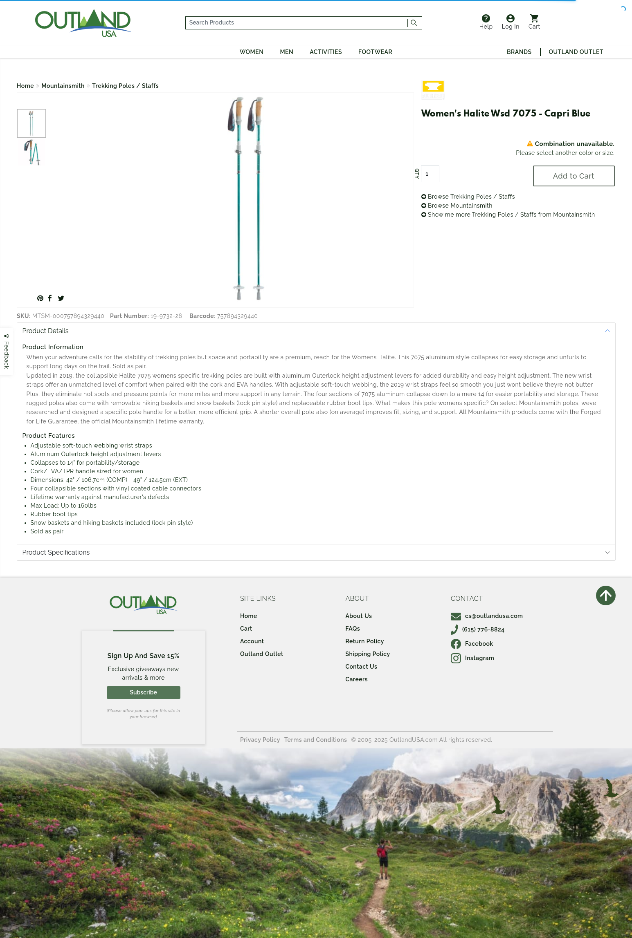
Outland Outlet (576, 52)
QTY (416, 173)
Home (25, 86)
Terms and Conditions (315, 740)
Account (252, 641)
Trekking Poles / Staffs (125, 86)
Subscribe (143, 692)
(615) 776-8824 (478, 629)
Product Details (45, 331)
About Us (358, 616)
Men (286, 52)
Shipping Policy (367, 654)
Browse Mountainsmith (457, 205)
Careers (356, 679)
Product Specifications (56, 552)
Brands (519, 52)
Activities (326, 52)
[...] (296, 23)
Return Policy (364, 641)
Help (486, 22)
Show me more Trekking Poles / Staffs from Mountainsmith (508, 214)
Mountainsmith (63, 86)
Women (252, 52)
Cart (534, 22)
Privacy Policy (260, 740)
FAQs (352, 628)
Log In (511, 22)
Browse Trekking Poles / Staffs (468, 196)
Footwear (375, 52)
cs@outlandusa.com (487, 616)
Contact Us (361, 666)
